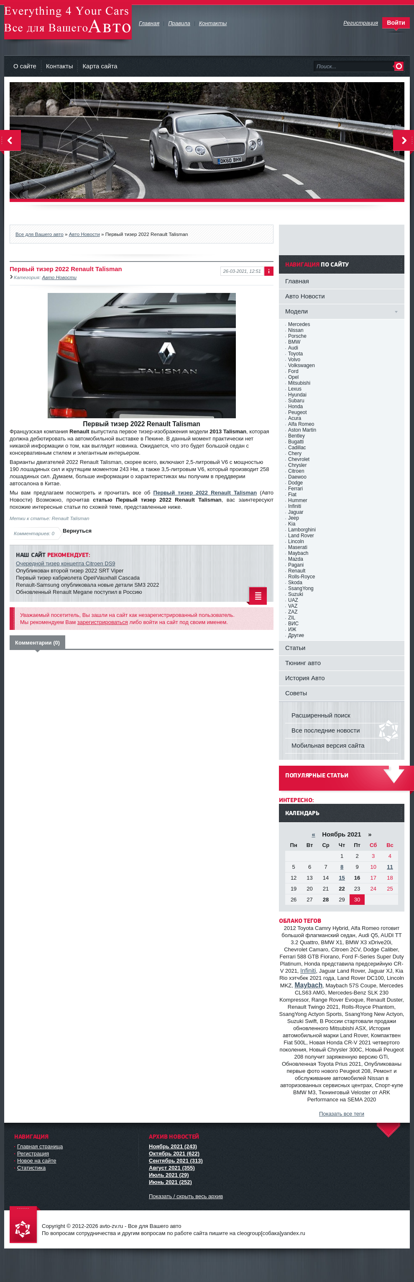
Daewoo (297, 477)
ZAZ (293, 612)
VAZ (292, 606)
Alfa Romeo (301, 424)
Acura (294, 418)
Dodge (295, 483)
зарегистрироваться (102, 622)
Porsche (297, 336)
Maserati (297, 547)
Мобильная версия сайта (328, 745)
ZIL (291, 618)
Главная (297, 281)
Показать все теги (341, 1114)
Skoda (295, 582)
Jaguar (296, 512)
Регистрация (33, 1153)
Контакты (59, 66)
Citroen (296, 471)
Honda (295, 406)
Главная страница (40, 1146)
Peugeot (297, 412)
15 (342, 878)
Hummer (297, 500)
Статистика (31, 1168)
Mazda (295, 559)
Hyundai (297, 395)
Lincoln (296, 541)
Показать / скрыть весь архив (186, 1196)
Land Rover (301, 536)
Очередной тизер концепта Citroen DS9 (65, 563)
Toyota (295, 354)
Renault (296, 571)
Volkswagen (301, 365)
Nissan (296, 330)
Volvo (294, 360)
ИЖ (292, 629)
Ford (293, 371)
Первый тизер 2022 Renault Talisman (205, 492)
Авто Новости (84, 234)
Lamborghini (302, 530)
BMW (294, 342)
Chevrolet (298, 459)
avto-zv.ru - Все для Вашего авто (68, 20)
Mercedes (299, 324)
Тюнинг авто (303, 662)
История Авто (305, 677)
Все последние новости (325, 730)
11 (390, 867)
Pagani (296, 565)
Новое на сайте (36, 1161)
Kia (291, 524)
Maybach (298, 553)
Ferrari (295, 489)
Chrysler (297, 465)
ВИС (293, 624)
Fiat (292, 494)
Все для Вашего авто (39, 234)
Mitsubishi (299, 383)
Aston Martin (302, 430)
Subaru (296, 401)
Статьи (295, 647)
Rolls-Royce (301, 577)
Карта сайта (99, 66)
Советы (296, 693)
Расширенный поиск (320, 715)
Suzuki (295, 594)
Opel (293, 377)
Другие (296, 635)
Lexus (295, 389)
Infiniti (294, 506)
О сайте (24, 66)
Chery (295, 453)
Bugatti (296, 442)
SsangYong (301, 588)
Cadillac (297, 448)
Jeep (293, 518)
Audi (293, 348)
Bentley (296, 436)
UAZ (293, 600)
